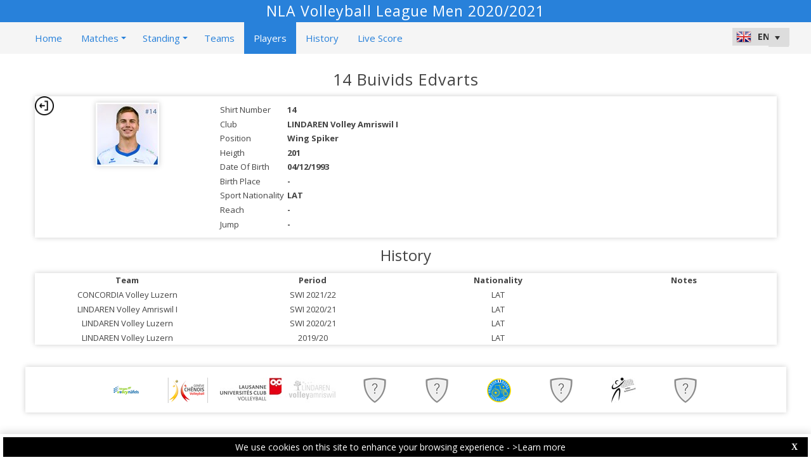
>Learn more (539, 447)
